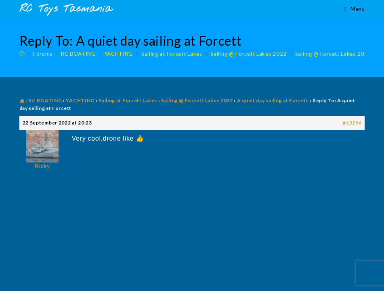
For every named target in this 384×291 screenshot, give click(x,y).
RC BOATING (45, 100)
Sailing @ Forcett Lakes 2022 (333, 54)
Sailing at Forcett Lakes (128, 100)
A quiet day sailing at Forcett (272, 100)
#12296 (352, 123)
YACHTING (80, 100)
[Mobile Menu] (354, 9)
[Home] (22, 54)
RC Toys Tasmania (65, 9)
